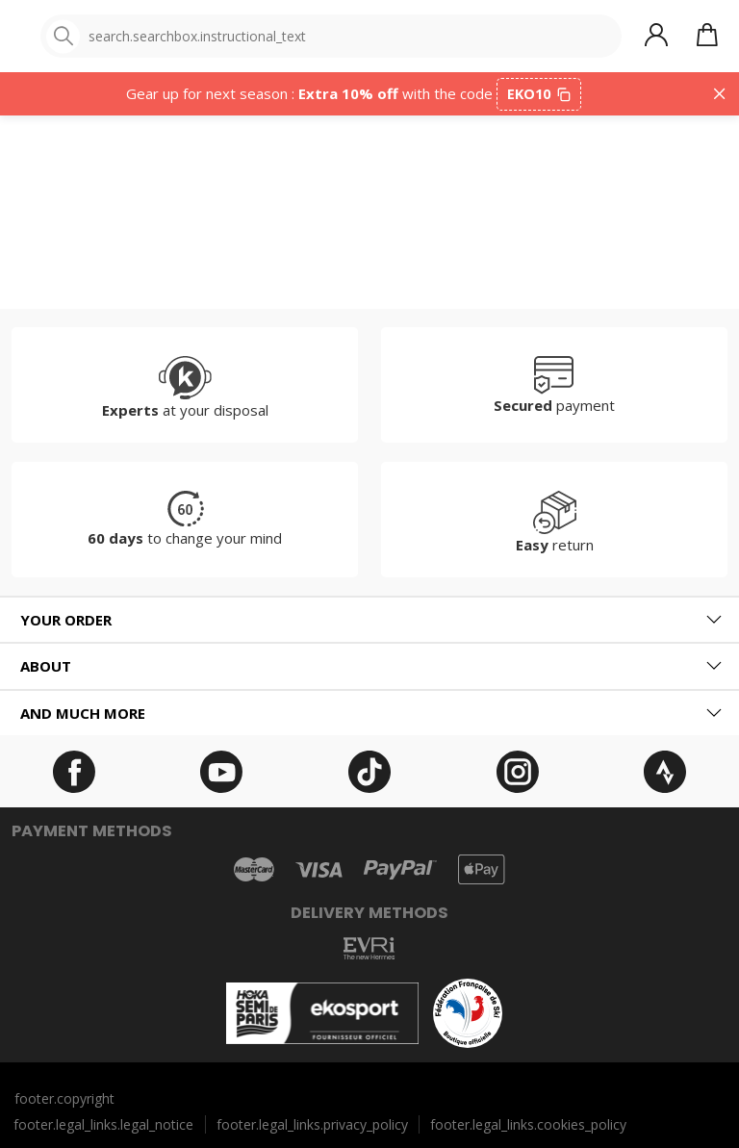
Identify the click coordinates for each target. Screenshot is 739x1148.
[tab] (369, 620)
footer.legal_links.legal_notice (103, 1124)
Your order (66, 619)
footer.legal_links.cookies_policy (528, 1124)
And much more (82, 713)
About (45, 666)
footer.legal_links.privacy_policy (312, 1124)
